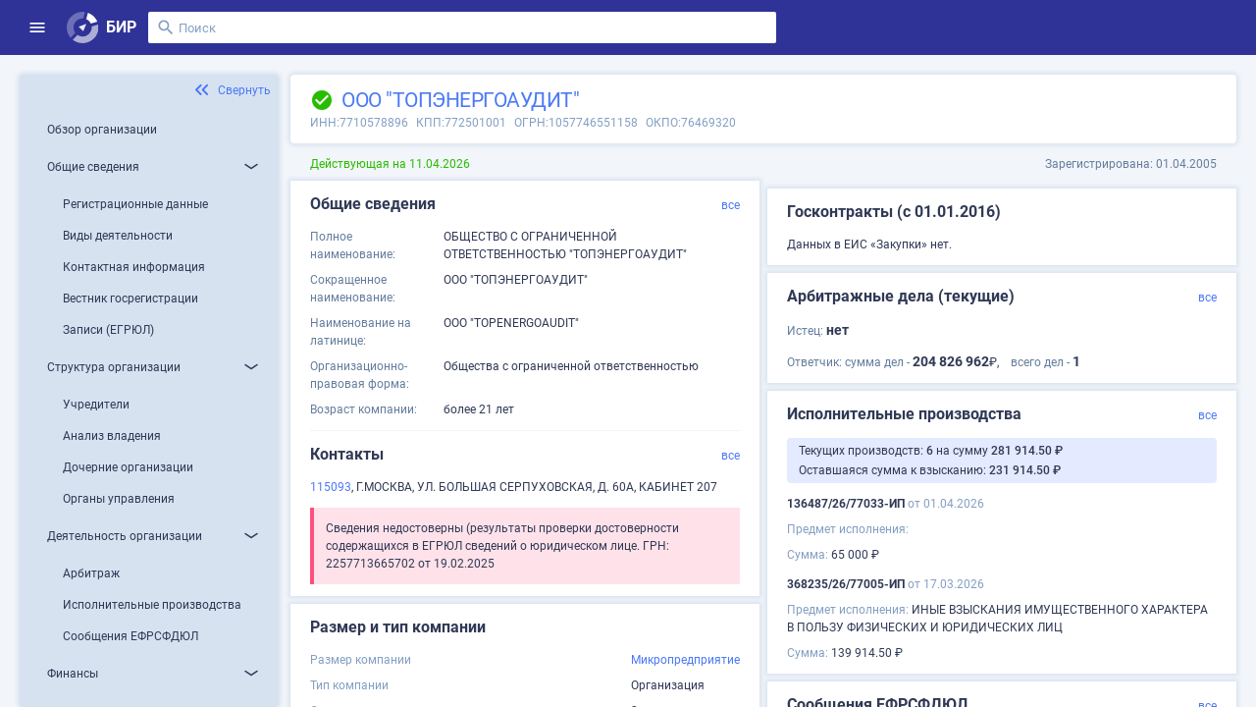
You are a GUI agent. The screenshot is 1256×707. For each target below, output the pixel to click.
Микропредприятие (685, 660)
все (730, 205)
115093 (330, 487)
